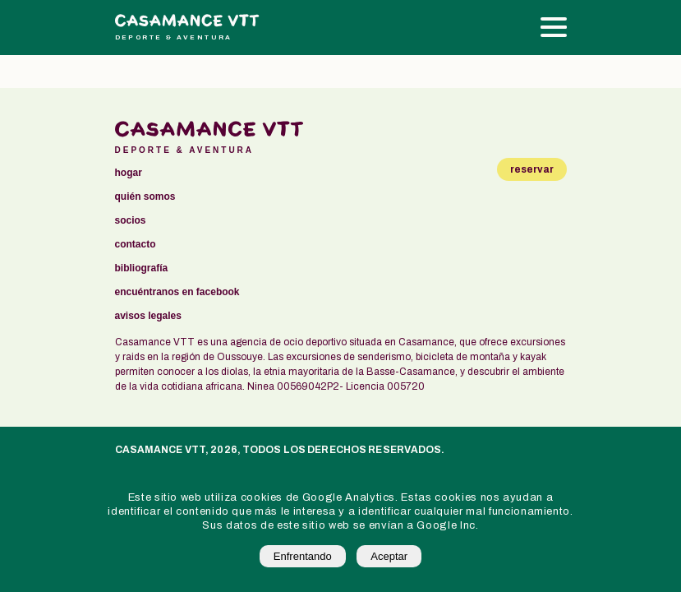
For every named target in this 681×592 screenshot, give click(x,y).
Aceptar (388, 556)
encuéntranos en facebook (177, 292)
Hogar (128, 173)
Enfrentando (303, 556)
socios (130, 220)
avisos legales (148, 316)
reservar (532, 169)
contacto (135, 244)
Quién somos (145, 197)
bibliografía (141, 268)
